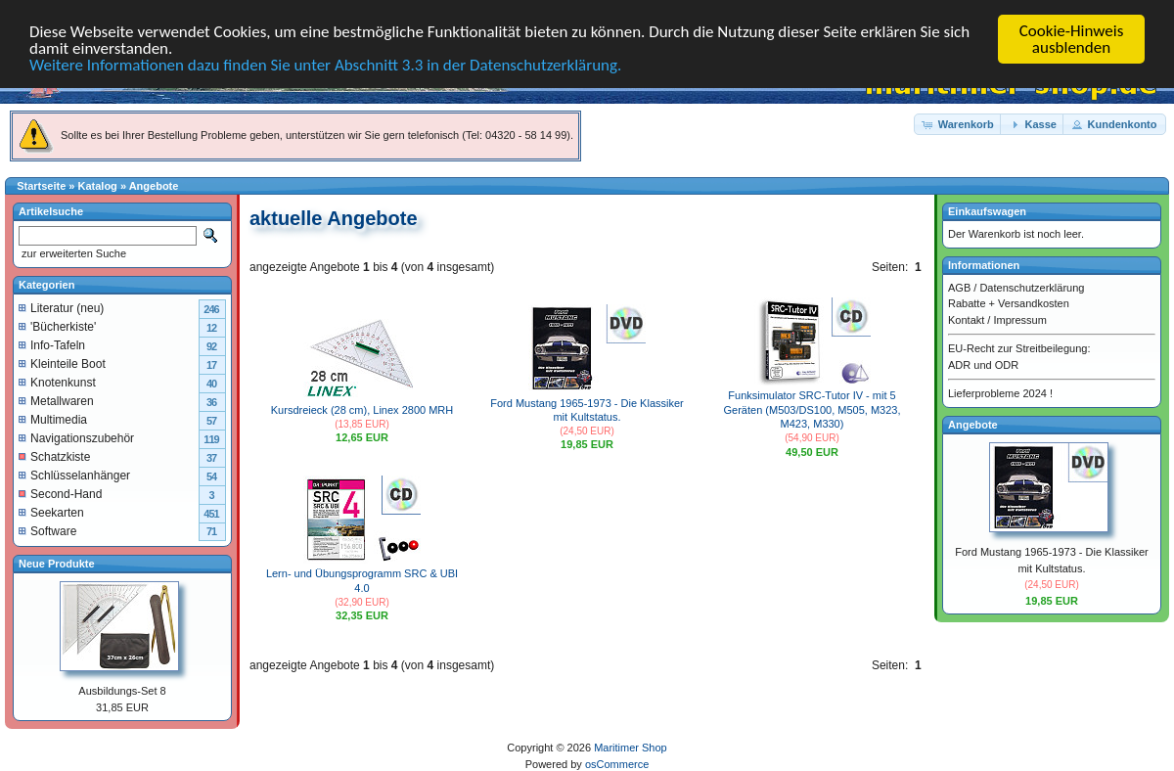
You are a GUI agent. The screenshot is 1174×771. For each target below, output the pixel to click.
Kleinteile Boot (62, 363)
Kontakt (966, 319)
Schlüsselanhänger (74, 474)
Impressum (1019, 319)
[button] (959, 124)
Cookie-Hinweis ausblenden (1071, 39)
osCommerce (617, 763)
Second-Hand (60, 493)
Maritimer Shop (630, 747)
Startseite (41, 186)
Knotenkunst (57, 381)
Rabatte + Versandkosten (1008, 303)
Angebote (154, 186)
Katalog (97, 186)
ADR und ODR (983, 364)
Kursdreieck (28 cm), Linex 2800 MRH (362, 410)
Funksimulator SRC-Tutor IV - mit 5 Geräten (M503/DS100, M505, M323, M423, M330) (812, 409)
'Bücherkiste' (57, 326)
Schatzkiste (54, 456)
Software (47, 530)
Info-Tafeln (52, 344)
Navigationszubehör (76, 437)
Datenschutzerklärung (1031, 287)
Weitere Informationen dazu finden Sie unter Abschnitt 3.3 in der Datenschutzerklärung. (325, 64)
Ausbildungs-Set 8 (121, 691)
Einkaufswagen (987, 211)
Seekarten (51, 512)
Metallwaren (56, 400)
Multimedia (53, 419)
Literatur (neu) (61, 307)
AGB (959, 287)
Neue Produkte (57, 562)
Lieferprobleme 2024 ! (1000, 393)
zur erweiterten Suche (72, 253)
